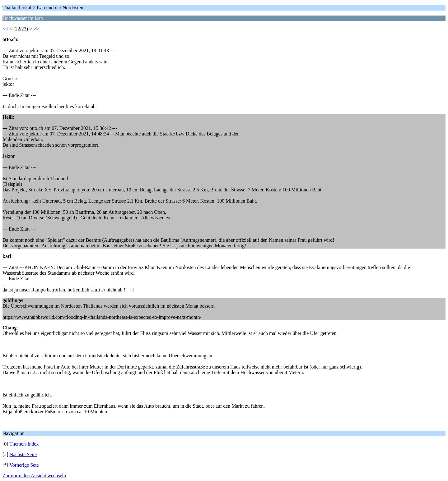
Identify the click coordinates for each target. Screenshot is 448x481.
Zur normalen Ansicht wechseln (34, 475)
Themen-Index (24, 444)
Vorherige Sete (24, 465)
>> (36, 28)
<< (5, 28)
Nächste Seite (23, 454)
